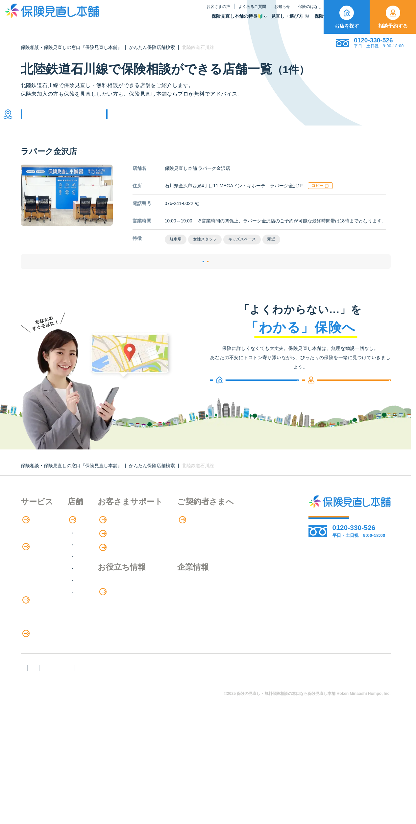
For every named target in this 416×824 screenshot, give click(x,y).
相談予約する (393, 17)
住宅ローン (34, 640)
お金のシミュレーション (199, 624)
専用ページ (264, 545)
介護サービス (40, 653)
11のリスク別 (37, 721)
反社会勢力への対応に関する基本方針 (138, 770)
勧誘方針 (67, 770)
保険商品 (270, 20)
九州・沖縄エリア (125, 618)
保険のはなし (257, 11)
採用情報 (261, 624)
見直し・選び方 (233, 20)
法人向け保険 (36, 667)
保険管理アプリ (39, 626)
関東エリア (117, 570)
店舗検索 (111, 545)
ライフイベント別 (42, 707)
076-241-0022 (182, 213)
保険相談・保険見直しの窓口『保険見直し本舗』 (71, 47)
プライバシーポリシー (225, 770)
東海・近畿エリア (125, 594)
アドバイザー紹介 (42, 572)
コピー (320, 195)
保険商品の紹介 (43, 586)
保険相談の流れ (39, 558)
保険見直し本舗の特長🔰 (181, 20)
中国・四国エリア (125, 606)
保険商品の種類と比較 (47, 599)
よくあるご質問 (195, 11)
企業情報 (261, 610)
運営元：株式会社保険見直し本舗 (63, 782)
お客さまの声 (162, 11)
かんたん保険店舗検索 (152, 47)
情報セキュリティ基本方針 (298, 770)
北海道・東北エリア (128, 558)
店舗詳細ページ (165, 279)
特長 (30, 545)
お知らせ (225, 11)
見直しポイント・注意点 (50, 694)
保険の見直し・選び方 (51, 680)
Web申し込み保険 (42, 613)
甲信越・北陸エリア (128, 582)
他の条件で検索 (142, 119)
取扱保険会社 (304, 20)
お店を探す (346, 17)
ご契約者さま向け (299, 11)
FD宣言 (32, 770)
